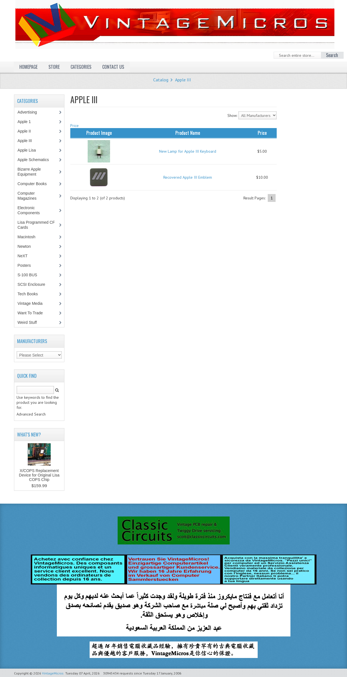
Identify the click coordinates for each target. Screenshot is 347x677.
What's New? (29, 434)
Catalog (160, 79)
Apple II (27, 131)
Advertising (30, 112)
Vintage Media (33, 303)
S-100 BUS (30, 275)
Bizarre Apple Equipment (30, 171)
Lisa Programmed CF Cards (36, 225)
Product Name (187, 132)
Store (54, 66)
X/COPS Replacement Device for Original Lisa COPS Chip (39, 475)
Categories (81, 66)
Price (74, 125)
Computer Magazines (31, 195)
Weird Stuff (30, 322)
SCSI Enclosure (34, 284)
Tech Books (32, 294)
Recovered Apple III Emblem (187, 177)
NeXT (23, 256)
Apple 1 (27, 121)
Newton (24, 246)
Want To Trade (30, 313)
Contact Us (113, 66)
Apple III (183, 79)
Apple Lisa (31, 150)
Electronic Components (32, 210)
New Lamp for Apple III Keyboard (187, 151)
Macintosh (29, 237)
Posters (27, 265)
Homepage (28, 66)
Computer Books (36, 183)
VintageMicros (53, 673)
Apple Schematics (36, 159)
